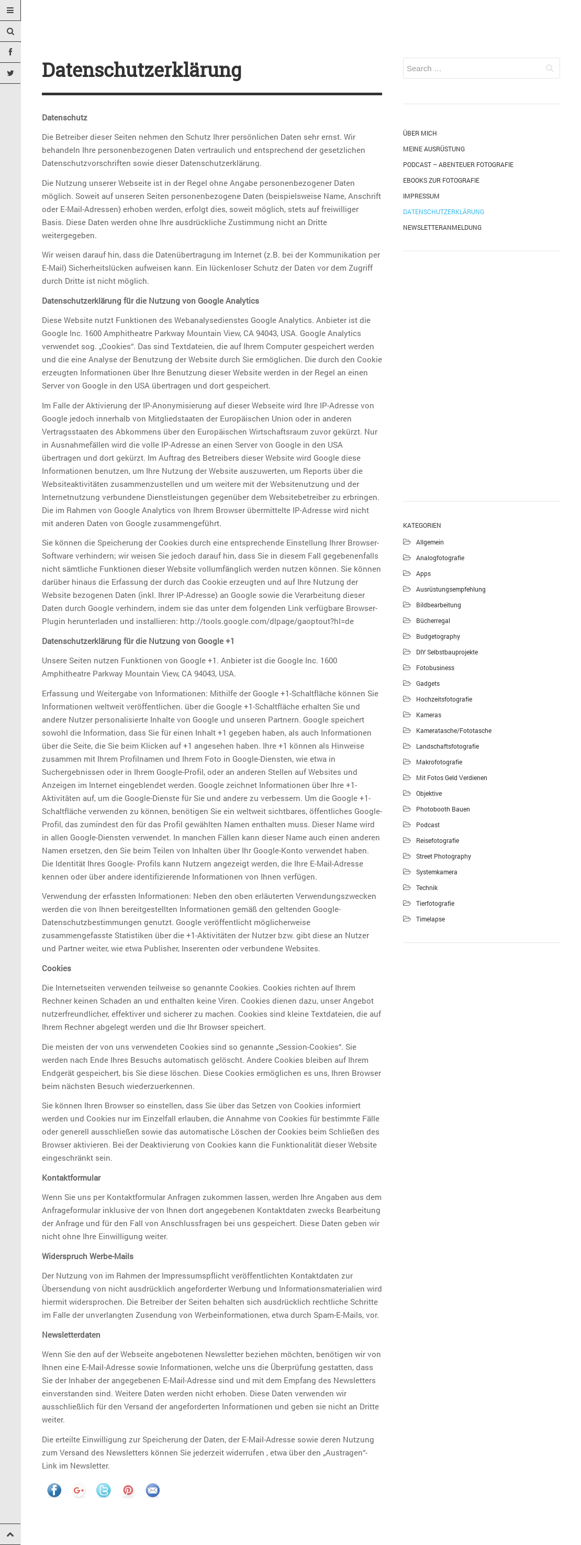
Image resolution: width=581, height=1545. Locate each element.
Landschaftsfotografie (447, 746)
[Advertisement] (481, 374)
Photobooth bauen (443, 809)
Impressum (421, 196)
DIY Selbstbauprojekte (447, 652)
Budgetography (438, 636)
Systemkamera (436, 872)
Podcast (428, 824)
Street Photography (443, 856)
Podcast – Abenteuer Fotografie (458, 164)
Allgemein (430, 542)
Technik (427, 887)
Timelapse (430, 919)
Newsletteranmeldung (442, 227)
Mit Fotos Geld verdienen (451, 777)
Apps (423, 573)
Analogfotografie (440, 557)
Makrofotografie (439, 762)
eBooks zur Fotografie (441, 180)
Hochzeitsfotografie (444, 699)
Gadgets (428, 683)
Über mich (420, 133)
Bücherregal (433, 620)
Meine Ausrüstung (434, 149)
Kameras (428, 714)
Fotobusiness (435, 667)
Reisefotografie (437, 840)
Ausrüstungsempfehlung (451, 589)
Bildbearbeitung (438, 605)
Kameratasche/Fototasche (453, 730)
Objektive (429, 793)
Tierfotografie (435, 903)
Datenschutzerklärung (443, 211)
